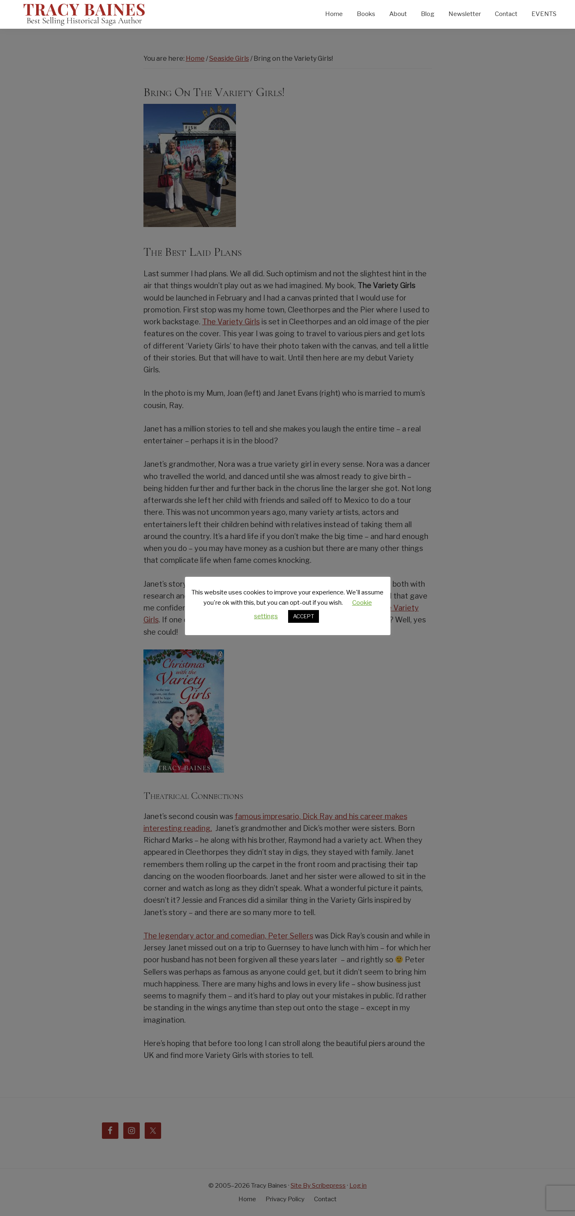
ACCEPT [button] (303, 616)
